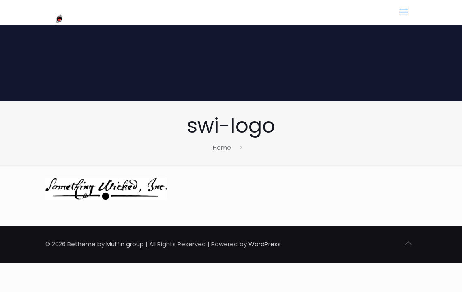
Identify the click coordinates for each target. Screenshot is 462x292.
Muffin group (125, 244)
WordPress (264, 244)
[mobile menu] (404, 12)
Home (222, 147)
